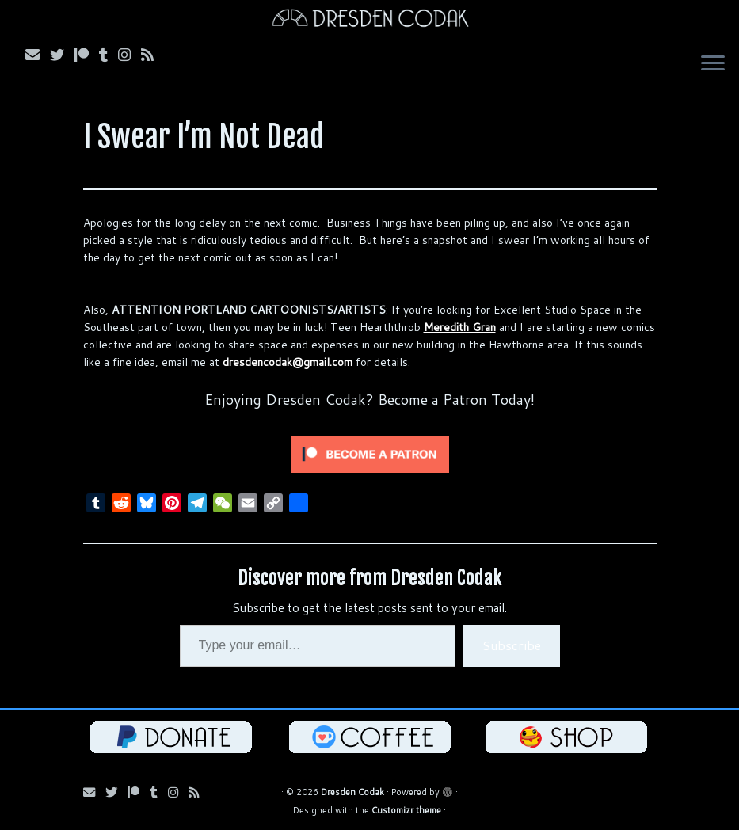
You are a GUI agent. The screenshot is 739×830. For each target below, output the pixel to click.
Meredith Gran (460, 327)
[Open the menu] (713, 65)
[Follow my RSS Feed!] (152, 54)
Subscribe (511, 645)
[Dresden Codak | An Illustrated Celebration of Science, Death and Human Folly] (369, 20)
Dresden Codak (352, 792)
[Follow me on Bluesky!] (62, 54)
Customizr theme (406, 810)
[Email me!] (37, 54)
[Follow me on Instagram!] (129, 54)
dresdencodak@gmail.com (287, 362)
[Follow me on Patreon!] (86, 54)
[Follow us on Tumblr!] (108, 54)
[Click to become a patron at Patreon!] (370, 453)
